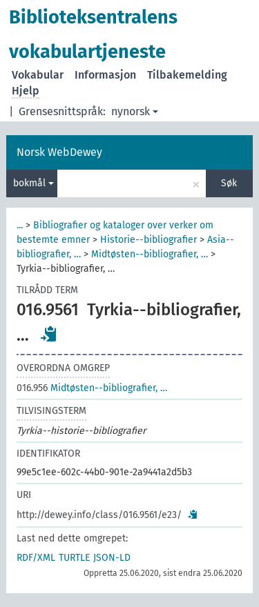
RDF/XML (36, 558)
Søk (229, 183)
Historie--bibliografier (148, 240)
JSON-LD (112, 558)
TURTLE (74, 558)
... (20, 225)
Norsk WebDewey (59, 152)
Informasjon (105, 74)
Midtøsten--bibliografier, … (149, 254)
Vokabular (38, 74)
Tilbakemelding (187, 74)
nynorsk (134, 111)
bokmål (33, 183)
